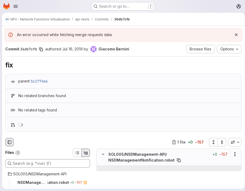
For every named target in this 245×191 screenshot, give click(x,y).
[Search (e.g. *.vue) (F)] (47, 163)
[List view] (77, 153)
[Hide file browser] (9, 142)
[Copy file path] (179, 160)
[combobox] (233, 142)
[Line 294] (102, 173)
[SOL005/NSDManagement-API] (48, 174)
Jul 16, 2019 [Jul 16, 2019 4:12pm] (72, 49)
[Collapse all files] (220, 142)
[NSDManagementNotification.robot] (48, 182)
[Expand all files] (211, 142)
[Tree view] (86, 153)
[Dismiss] (234, 35)
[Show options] (233, 154)
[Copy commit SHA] (41, 49)
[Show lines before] (110, 168)
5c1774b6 (39, 81)
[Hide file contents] (103, 154)
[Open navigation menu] (15, 6)
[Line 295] (102, 184)
